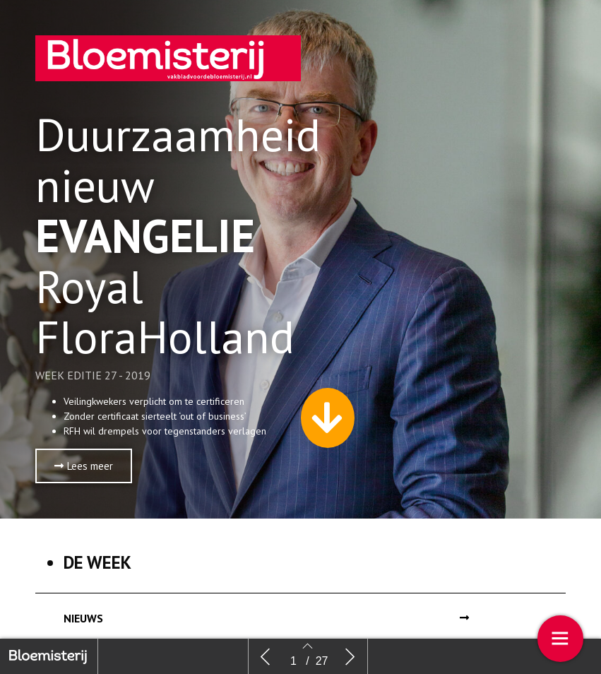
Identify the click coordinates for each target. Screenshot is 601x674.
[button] (83, 466)
